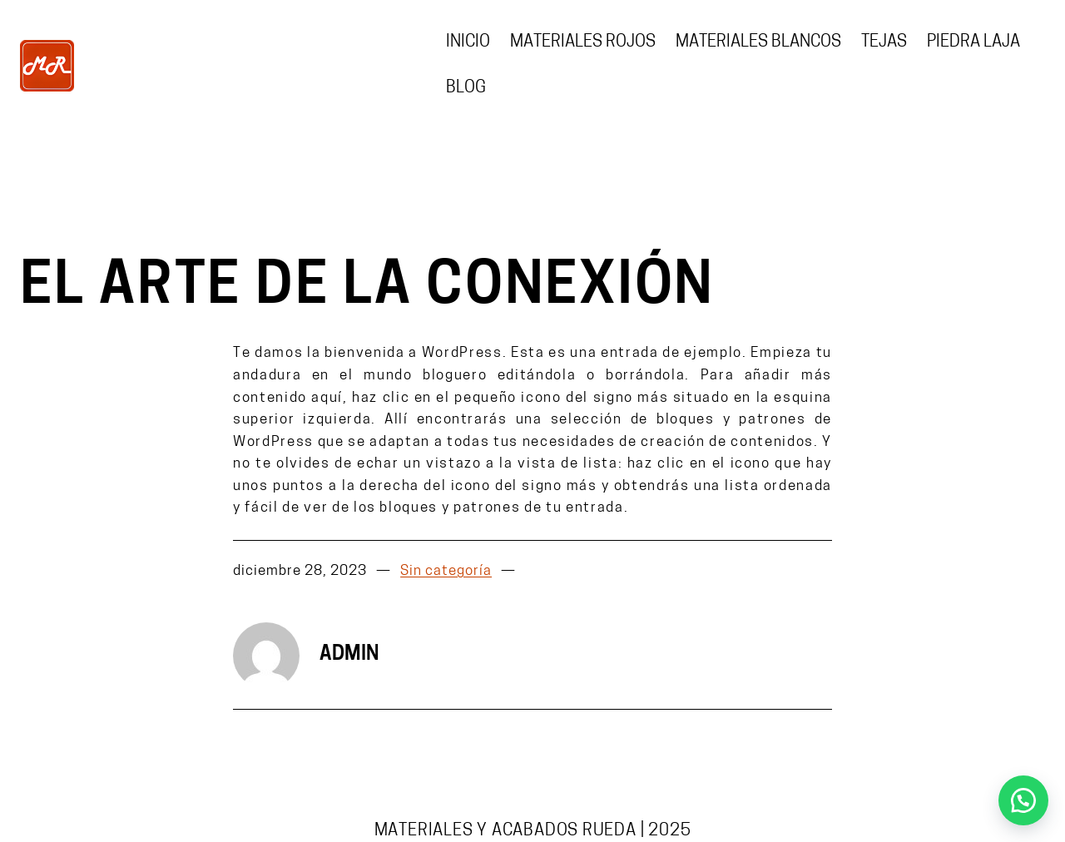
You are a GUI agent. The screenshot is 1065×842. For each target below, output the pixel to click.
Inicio (468, 42)
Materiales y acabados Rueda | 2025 (532, 831)
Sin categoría (446, 571)
